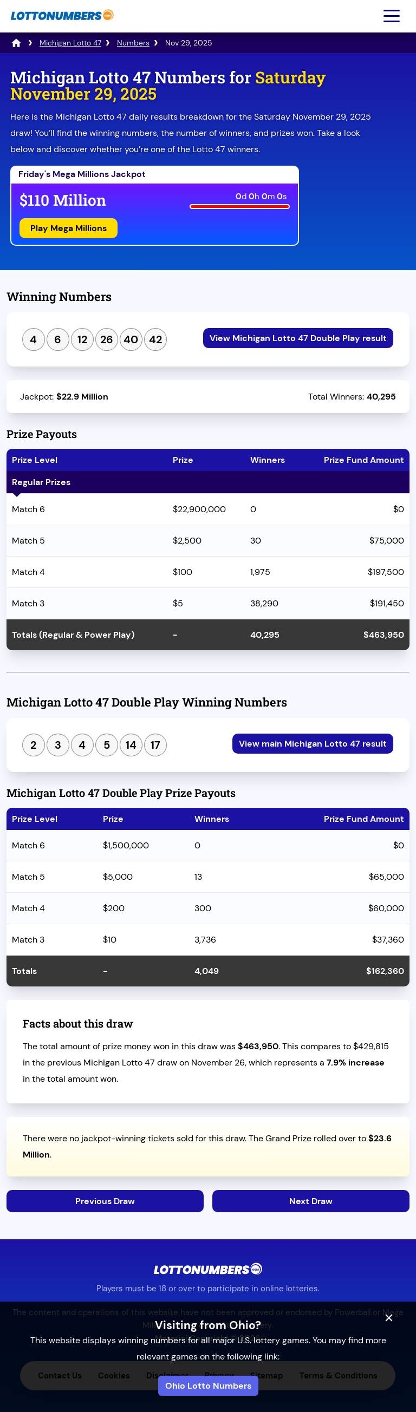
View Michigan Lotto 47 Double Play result (298, 338)
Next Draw (311, 1201)
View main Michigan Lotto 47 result (313, 743)
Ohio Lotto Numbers (208, 1385)
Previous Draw (105, 1201)
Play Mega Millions (68, 228)
